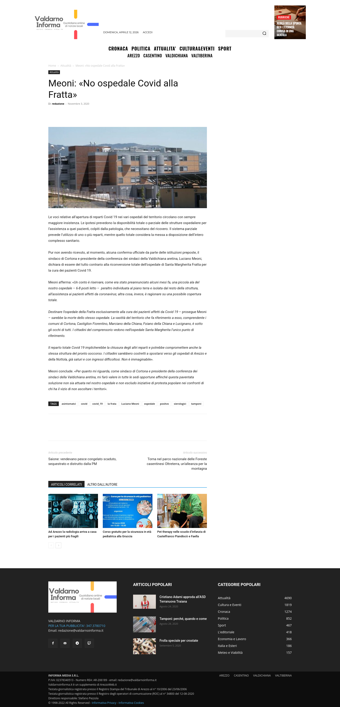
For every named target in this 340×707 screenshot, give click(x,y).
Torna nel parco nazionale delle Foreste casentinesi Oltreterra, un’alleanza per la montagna (177, 464)
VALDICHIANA (262, 675)
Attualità (65, 66)
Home (52, 66)
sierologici (180, 403)
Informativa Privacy (104, 703)
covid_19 (97, 403)
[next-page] (58, 545)
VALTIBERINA (283, 675)
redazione (58, 103)
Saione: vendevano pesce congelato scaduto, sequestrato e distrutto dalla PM (82, 461)
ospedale (149, 403)
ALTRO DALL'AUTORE (102, 484)
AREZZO (224, 675)
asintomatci (69, 403)
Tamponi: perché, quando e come (183, 619)
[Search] (264, 33)
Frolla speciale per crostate (179, 640)
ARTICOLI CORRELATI (66, 484)
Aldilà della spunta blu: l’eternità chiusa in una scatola (289, 29)
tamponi (196, 403)
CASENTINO (241, 675)
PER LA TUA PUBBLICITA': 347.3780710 (76, 626)
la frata (112, 403)
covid (84, 403)
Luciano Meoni (130, 403)
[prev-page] (51, 545)
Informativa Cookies (131, 703)
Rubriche (283, 17)
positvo (164, 403)
